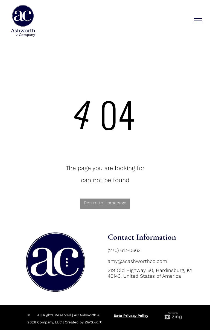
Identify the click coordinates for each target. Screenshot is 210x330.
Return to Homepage (105, 202)
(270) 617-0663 (124, 250)
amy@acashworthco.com (137, 261)
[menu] (198, 21)
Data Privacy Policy (131, 316)
